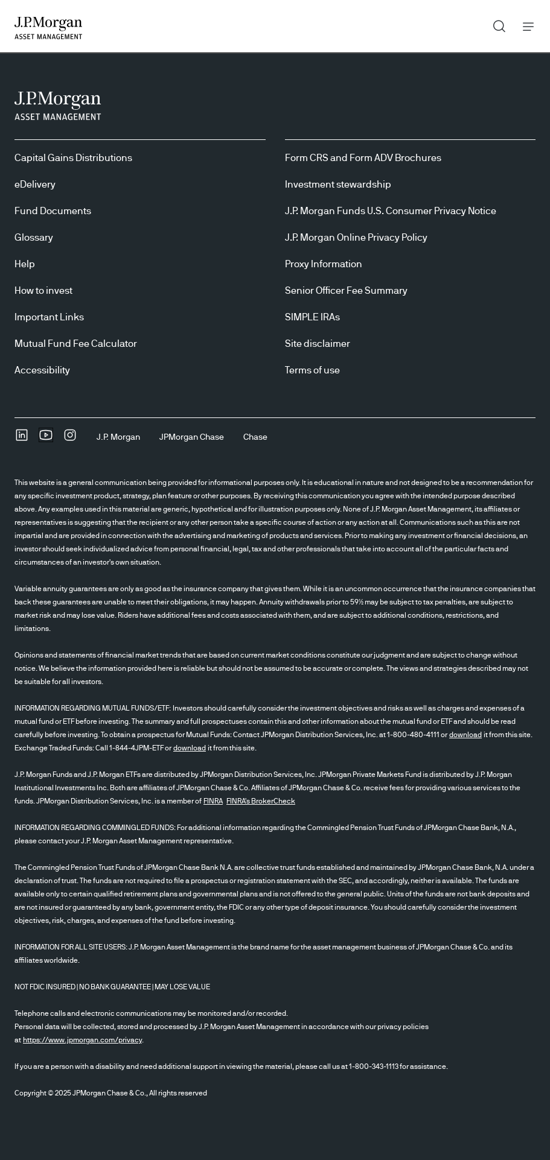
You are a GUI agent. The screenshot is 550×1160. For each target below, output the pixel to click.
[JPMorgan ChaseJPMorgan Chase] (192, 437)
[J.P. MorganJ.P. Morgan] (118, 437)
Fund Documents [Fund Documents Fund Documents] (52, 211)
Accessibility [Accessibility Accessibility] (42, 370)
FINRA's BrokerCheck (260, 801)
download (465, 734)
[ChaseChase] (255, 437)
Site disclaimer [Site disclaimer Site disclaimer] (317, 344)
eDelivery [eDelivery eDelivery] (35, 184)
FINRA (213, 801)
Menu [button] (525, 26)
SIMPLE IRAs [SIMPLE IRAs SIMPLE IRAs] (312, 317)
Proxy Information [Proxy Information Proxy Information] (323, 264)
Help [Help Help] (24, 264)
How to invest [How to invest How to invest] (43, 291)
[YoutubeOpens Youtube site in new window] (46, 439)
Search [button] (494, 23)
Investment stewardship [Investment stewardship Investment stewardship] (338, 184)
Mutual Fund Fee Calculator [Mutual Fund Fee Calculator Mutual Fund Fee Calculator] (75, 344)
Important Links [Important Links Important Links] (49, 317)
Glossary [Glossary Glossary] (33, 237)
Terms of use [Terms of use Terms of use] (312, 370)
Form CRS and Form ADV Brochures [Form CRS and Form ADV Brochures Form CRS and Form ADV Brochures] (363, 158)
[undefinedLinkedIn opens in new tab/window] (21, 439)
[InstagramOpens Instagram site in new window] (70, 439)
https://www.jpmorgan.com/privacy (82, 1040)
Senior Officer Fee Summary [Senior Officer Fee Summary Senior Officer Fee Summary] (346, 291)
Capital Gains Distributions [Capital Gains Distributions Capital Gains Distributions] (73, 158)
